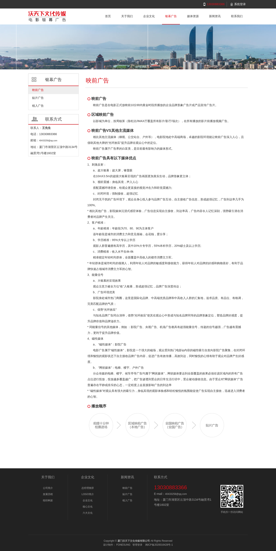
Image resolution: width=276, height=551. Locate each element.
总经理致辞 (87, 488)
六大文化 (88, 512)
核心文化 (88, 506)
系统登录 (240, 4)
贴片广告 (127, 494)
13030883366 (216, 4)
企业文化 (88, 500)
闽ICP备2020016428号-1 (159, 544)
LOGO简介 (88, 494)
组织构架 (48, 500)
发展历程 (48, 494)
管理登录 (137, 544)
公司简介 (48, 488)
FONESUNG (123, 544)
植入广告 (127, 500)
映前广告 (127, 488)
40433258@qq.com (176, 494)
